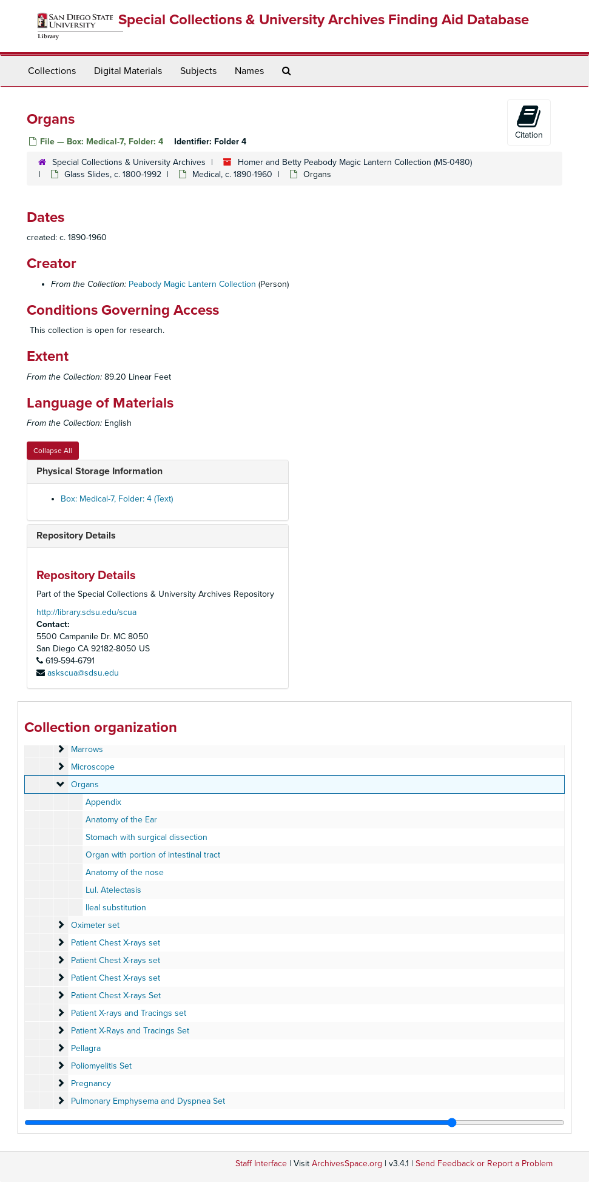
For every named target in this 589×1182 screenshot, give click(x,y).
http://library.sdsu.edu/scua (86, 612)
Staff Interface (261, 1163)
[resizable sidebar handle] (294, 1122)
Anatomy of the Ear (121, 819)
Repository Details (76, 535)
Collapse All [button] (52, 450)
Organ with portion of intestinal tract (153, 855)
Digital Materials (128, 71)
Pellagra (86, 1048)
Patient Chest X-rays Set (116, 995)
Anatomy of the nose (125, 872)
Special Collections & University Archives (129, 162)
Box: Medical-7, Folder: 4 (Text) (117, 499)
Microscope (93, 767)
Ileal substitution (116, 907)
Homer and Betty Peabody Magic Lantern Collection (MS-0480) (355, 162)
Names (249, 71)
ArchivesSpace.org (347, 1163)
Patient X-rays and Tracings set (128, 1013)
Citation (529, 122)
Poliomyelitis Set (101, 1066)
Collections (52, 71)
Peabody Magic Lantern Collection (192, 284)
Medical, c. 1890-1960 (232, 174)
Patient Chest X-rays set (115, 943)
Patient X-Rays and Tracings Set (130, 1031)
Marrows (87, 749)
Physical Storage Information (99, 471)
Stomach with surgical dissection (146, 837)
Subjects (198, 71)
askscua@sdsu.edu (83, 673)
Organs (85, 784)
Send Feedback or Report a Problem (484, 1163)
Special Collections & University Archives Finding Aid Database (323, 20)
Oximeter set (95, 925)
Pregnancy (91, 1083)
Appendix (103, 802)
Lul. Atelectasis (113, 890)
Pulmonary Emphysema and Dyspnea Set (148, 1101)
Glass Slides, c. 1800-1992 (112, 174)
